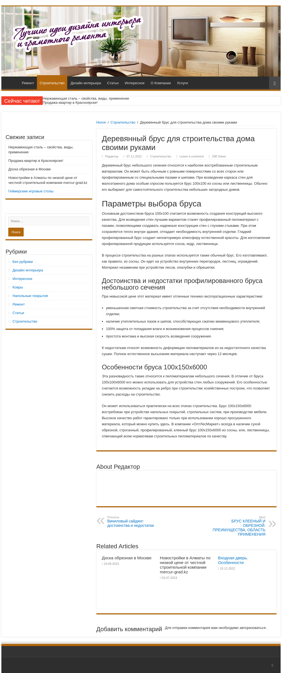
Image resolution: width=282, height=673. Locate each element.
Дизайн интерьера (85, 83)
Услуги (182, 83)
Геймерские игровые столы (30, 191)
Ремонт (28, 83)
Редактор (111, 156)
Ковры (17, 287)
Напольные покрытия (30, 296)
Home (101, 122)
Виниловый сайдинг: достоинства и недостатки (135, 522)
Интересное (135, 83)
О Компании (161, 83)
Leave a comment (192, 156)
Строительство (52, 83)
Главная (11, 82)
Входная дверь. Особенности (233, 560)
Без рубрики (22, 262)
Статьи (113, 83)
